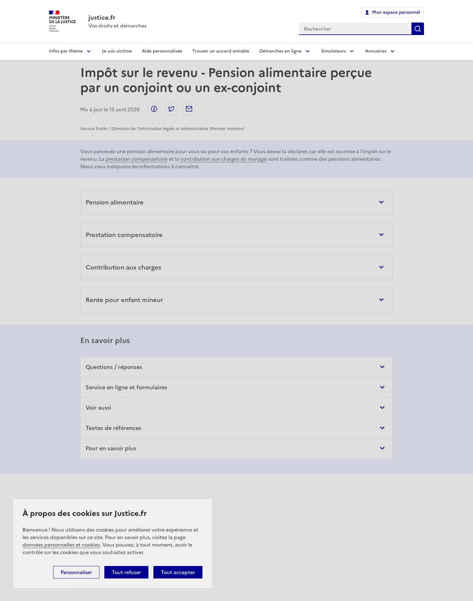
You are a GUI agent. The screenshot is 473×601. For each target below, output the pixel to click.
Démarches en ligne (280, 51)
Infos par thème (66, 51)
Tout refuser (126, 572)
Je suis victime (117, 51)
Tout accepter (178, 572)
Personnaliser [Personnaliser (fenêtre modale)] (76, 572)
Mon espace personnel (396, 12)
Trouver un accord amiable (220, 51)
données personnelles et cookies (61, 544)
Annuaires (375, 51)
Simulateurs (333, 51)
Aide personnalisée (162, 51)
